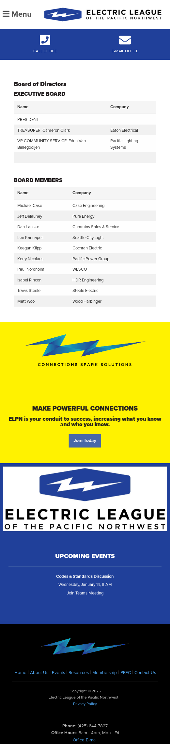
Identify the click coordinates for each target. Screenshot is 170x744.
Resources (79, 672)
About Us (39, 672)
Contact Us (145, 672)
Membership (104, 672)
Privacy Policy (85, 704)
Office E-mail (85, 740)
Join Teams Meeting (85, 595)
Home (20, 672)
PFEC (125, 672)
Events (58, 672)
